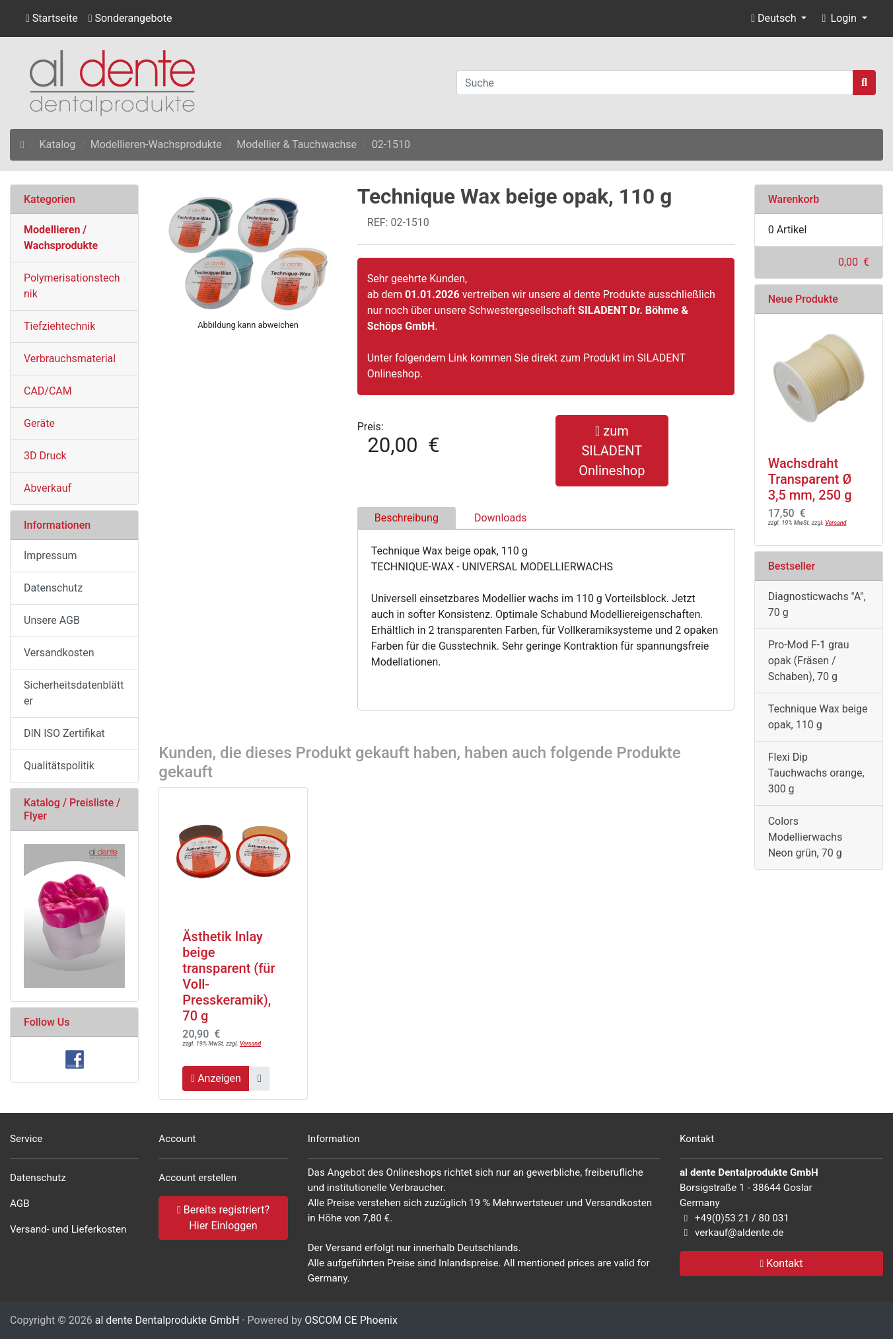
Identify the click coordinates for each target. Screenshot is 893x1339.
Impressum (50, 555)
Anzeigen (216, 1078)
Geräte (39, 423)
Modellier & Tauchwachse (296, 144)
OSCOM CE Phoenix (351, 1320)
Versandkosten (59, 652)
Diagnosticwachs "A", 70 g (817, 604)
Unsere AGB (52, 620)
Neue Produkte (803, 299)
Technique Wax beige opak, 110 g (818, 717)
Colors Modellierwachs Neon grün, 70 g (805, 837)
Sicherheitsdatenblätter (74, 693)
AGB (20, 1203)
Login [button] (838, 18)
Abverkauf (47, 488)
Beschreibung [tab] (407, 518)
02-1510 (391, 144)
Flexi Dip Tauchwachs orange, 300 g (816, 773)
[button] (779, 18)
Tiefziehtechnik (59, 326)
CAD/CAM (48, 391)
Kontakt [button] (781, 1263)
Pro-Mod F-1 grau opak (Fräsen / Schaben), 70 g (808, 660)
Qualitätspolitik (59, 765)
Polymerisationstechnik (72, 286)
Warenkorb (794, 199)
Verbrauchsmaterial (70, 358)
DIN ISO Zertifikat (64, 733)
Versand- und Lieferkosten (68, 1229)
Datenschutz (53, 588)
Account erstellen (197, 1178)
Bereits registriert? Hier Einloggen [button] (223, 1218)
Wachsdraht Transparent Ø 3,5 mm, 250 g (810, 479)
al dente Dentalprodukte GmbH (167, 1320)
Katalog (57, 144)
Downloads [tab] (500, 518)
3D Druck (45, 455)
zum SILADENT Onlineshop (612, 450)
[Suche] (654, 82)
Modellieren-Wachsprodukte (156, 144)
